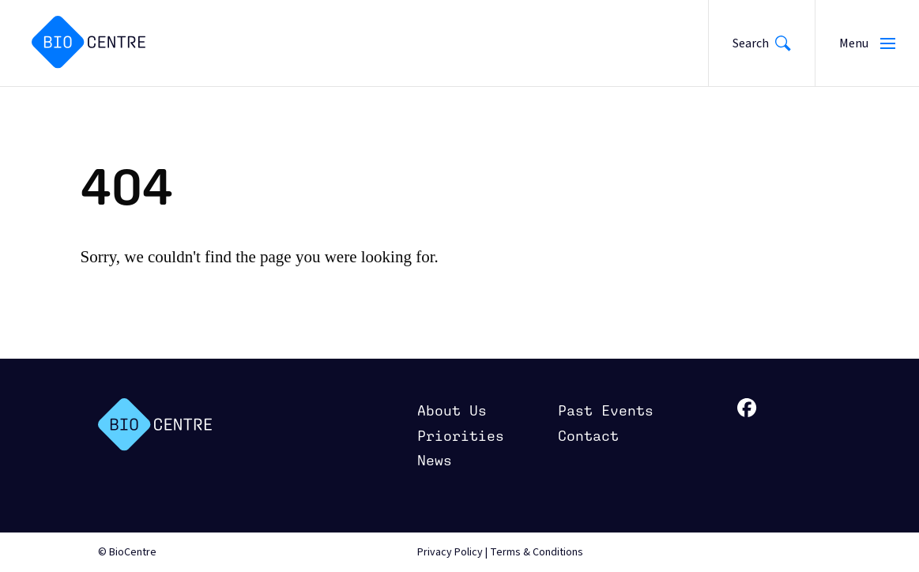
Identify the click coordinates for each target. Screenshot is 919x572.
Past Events (605, 410)
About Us (452, 410)
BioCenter (155, 424)
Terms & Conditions (536, 552)
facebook (747, 408)
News (434, 460)
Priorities (460, 435)
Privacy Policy (450, 552)
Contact (588, 435)
